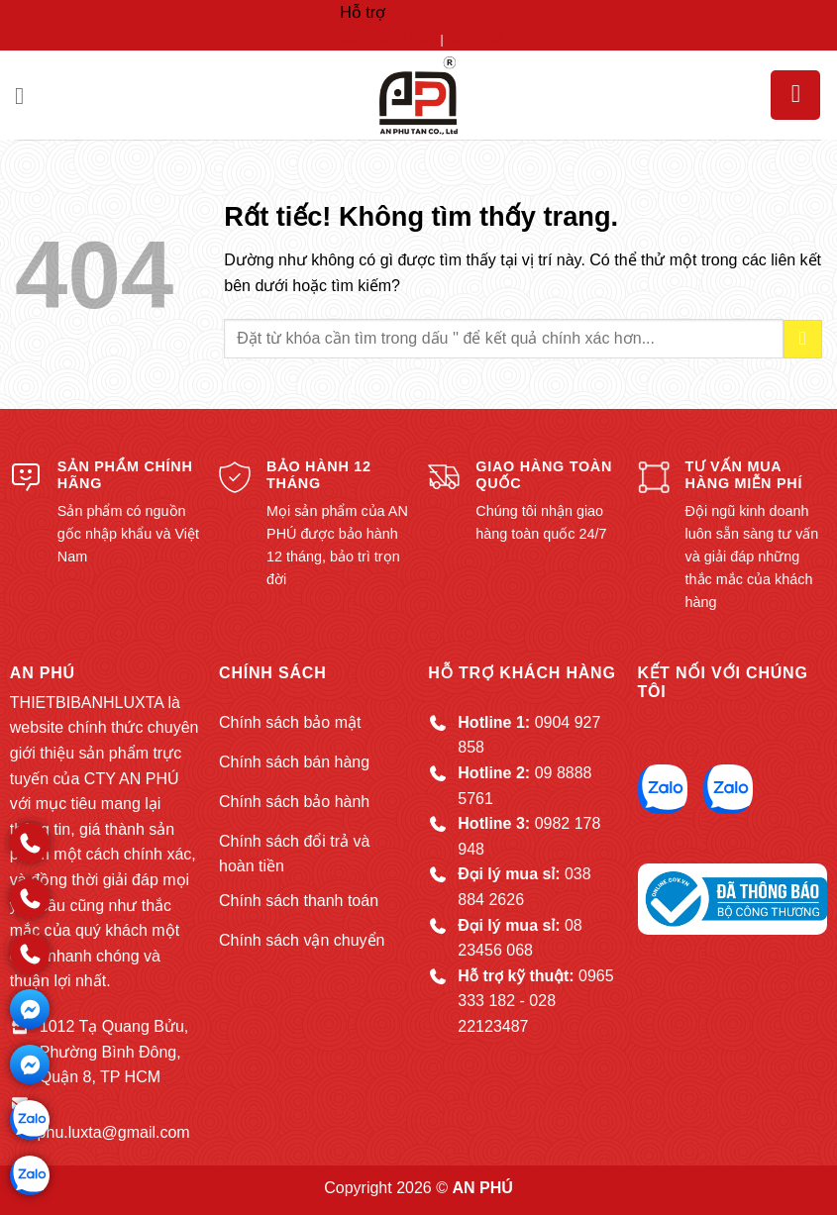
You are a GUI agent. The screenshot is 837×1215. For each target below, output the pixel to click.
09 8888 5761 (495, 38)
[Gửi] (803, 339)
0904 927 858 (388, 38)
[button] (27, 95)
